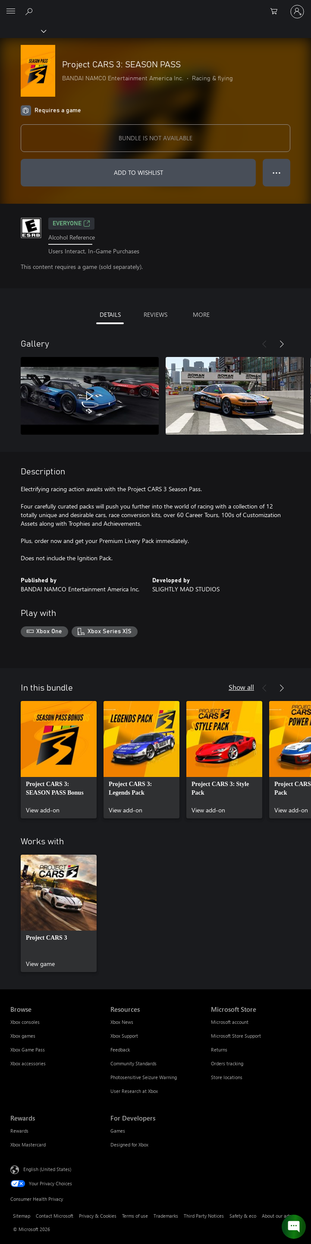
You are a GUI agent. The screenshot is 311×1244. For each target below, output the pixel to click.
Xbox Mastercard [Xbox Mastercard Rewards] (28, 1144)
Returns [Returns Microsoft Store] (219, 1049)
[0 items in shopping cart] (276, 11)
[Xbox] (22, 30)
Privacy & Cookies (97, 1216)
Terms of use (135, 1216)
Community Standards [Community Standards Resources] (133, 1063)
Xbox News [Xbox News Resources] (121, 1022)
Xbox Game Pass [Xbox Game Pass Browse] (27, 1049)
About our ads (276, 1216)
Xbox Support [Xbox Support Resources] (124, 1036)
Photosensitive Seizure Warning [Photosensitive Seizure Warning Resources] (143, 1077)
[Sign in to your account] (297, 11)
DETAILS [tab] (110, 314)
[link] (59, 759)
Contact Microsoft (54, 1216)
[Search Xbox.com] (30, 11)
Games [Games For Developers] (117, 1130)
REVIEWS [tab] (155, 314)
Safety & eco (242, 1216)
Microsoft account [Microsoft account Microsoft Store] (229, 1022)
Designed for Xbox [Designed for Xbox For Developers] (129, 1144)
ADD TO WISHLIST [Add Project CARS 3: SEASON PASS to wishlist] (138, 172)
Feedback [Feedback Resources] (120, 1049)
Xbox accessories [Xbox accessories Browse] (28, 1063)
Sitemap (21, 1216)
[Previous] (264, 344)
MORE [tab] (201, 314)
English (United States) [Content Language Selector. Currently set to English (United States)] (47, 1169)
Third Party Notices (204, 1216)
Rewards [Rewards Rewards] (19, 1130)
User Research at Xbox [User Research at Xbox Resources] (134, 1091)
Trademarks (166, 1216)
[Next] (281, 344)
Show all (241, 686)
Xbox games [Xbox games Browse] (22, 1036)
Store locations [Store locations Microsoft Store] (226, 1077)
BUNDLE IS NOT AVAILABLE (155, 138)
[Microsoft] (155, 6)
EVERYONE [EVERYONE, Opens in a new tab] (71, 223)
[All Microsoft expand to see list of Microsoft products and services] (10, 11)
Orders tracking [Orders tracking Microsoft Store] (227, 1063)
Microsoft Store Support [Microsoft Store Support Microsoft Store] (236, 1036)
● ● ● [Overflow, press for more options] (277, 172)
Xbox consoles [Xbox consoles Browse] (25, 1022)
